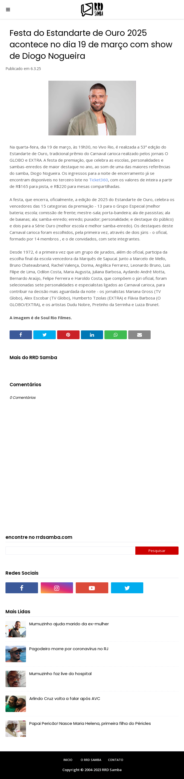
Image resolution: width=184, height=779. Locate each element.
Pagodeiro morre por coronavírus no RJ (69, 649)
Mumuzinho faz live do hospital (60, 673)
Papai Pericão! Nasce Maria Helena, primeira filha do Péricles (90, 723)
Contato (115, 760)
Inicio (67, 760)
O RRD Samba (91, 760)
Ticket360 (98, 179)
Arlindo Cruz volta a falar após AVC (64, 698)
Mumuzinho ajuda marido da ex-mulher (69, 624)
